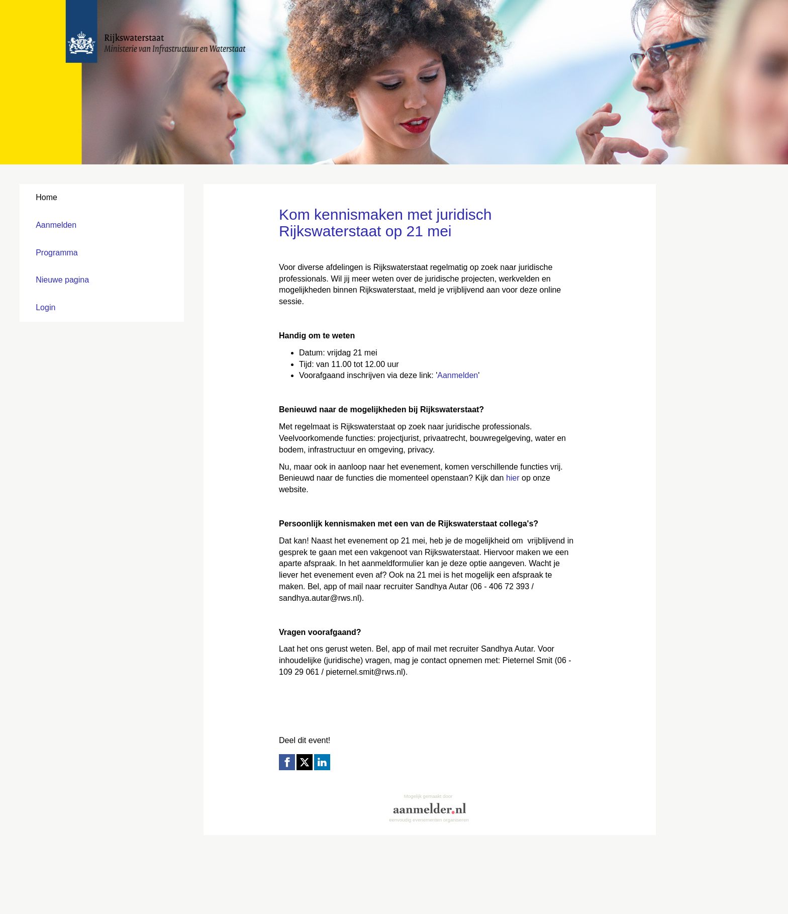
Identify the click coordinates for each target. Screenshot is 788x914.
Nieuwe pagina (62, 280)
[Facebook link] (287, 762)
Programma (57, 252)
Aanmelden (56, 225)
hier (513, 478)
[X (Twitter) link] (305, 762)
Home (46, 197)
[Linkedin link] (322, 762)
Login (45, 307)
